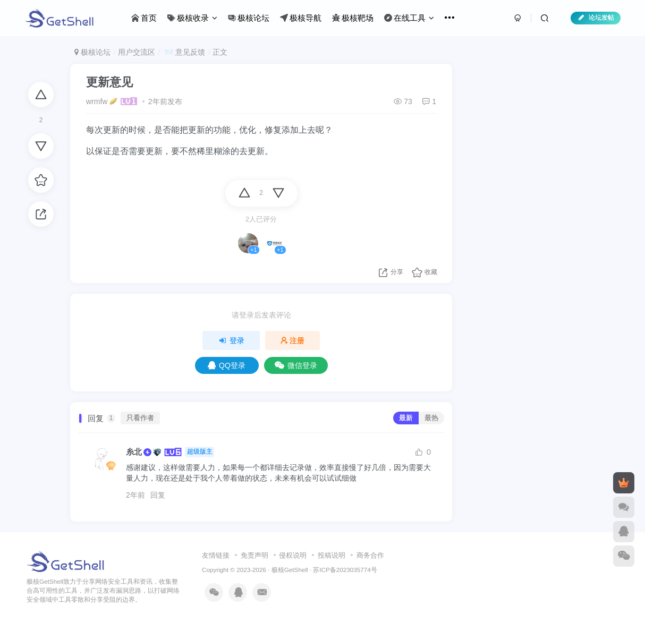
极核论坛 (92, 52)
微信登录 (296, 365)
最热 (431, 418)
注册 (293, 340)
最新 (406, 418)
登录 (231, 340)
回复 (157, 495)
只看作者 (140, 418)
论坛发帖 (595, 17)
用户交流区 (136, 52)
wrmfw (96, 101)
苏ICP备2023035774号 (345, 569)
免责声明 (254, 555)
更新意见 (109, 82)
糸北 (134, 451)
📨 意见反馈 (183, 52)
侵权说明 (293, 555)
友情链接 (216, 555)
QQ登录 (226, 365)
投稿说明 (331, 555)
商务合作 (370, 555)
